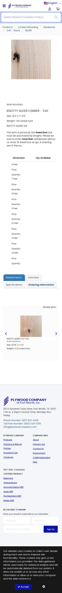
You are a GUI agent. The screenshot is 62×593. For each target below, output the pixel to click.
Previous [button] (5, 336)
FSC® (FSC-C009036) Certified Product (14, 472)
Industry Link (39, 444)
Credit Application (41, 458)
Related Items (14, 278)
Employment (39, 453)
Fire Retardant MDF (12, 496)
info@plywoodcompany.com (20, 427)
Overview (33, 278)
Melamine (8, 478)
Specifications (14, 285)
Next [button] (56, 336)
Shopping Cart (10, 453)
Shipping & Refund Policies (12, 446)
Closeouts (8, 457)
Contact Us (38, 449)
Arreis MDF (8, 492)
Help (35, 462)
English (52, 3)
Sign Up (50, 529)
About (36, 440)
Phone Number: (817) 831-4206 (21, 420)
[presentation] (31, 540)
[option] (31, 335)
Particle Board (10, 483)
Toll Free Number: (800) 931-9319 (22, 424)
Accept (23, 587)
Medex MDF (8, 501)
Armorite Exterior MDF (13, 487)
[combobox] (53, 3)
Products (7, 440)
